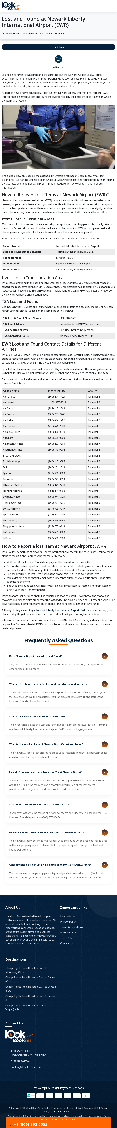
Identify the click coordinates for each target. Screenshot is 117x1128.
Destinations (67, 916)
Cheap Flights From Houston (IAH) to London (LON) (30, 998)
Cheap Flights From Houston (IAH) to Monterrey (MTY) (26, 970)
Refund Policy (68, 932)
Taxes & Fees (67, 938)
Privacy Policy (68, 921)
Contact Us (66, 943)
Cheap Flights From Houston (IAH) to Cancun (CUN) (30, 979)
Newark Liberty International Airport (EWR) (61, 610)
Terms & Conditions (71, 927)
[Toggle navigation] (111, 6)
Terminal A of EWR (72, 228)
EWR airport (59, 67)
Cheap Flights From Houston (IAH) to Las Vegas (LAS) (28, 1007)
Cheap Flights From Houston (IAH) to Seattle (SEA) (30, 988)
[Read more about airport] (58, 59)
